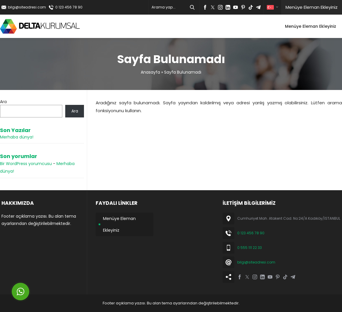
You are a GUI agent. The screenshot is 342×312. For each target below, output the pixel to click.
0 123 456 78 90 (69, 7)
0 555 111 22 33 (249, 247)
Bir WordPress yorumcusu (26, 164)
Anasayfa (150, 72)
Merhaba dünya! (16, 137)
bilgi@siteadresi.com (27, 7)
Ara (3, 102)
